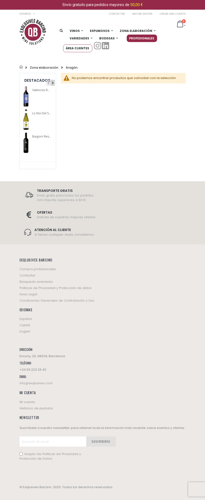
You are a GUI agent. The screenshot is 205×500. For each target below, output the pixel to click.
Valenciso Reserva (41, 90)
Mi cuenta (27, 402)
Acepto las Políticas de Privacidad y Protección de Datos (50, 456)
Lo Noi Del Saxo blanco (41, 113)
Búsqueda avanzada (36, 281)
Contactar (117, 14)
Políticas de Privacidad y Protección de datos (56, 288)
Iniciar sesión (142, 14)
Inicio (21, 67)
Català (25, 325)
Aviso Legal (28, 294)
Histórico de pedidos (36, 408)
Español (26, 319)
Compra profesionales (38, 269)
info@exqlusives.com (36, 383)
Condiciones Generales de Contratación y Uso (57, 300)
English (25, 331)
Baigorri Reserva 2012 (41, 136)
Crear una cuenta (172, 14)
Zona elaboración (44, 67)
